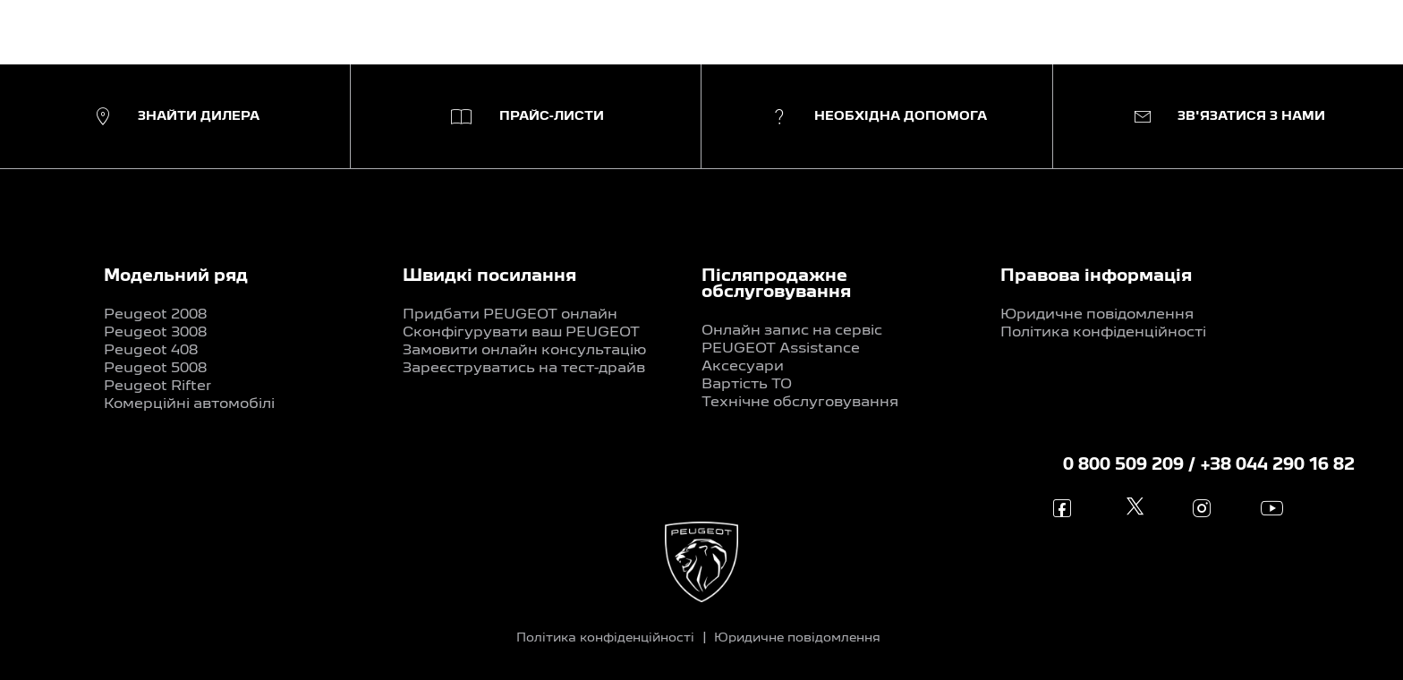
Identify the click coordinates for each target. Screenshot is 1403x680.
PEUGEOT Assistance (781, 349)
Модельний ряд (176, 276)
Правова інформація (1096, 276)
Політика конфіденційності (1103, 333)
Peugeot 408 (151, 350)
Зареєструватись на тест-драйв (524, 368)
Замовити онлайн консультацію (524, 350)
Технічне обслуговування (800, 402)
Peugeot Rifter (157, 386)
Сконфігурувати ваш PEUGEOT (521, 333)
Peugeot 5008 (155, 368)
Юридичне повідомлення (1097, 315)
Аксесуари (743, 367)
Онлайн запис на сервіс (792, 331)
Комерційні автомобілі (189, 404)
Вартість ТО (747, 384)
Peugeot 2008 (155, 315)
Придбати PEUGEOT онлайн (510, 315)
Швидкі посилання (489, 276)
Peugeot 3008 (155, 333)
